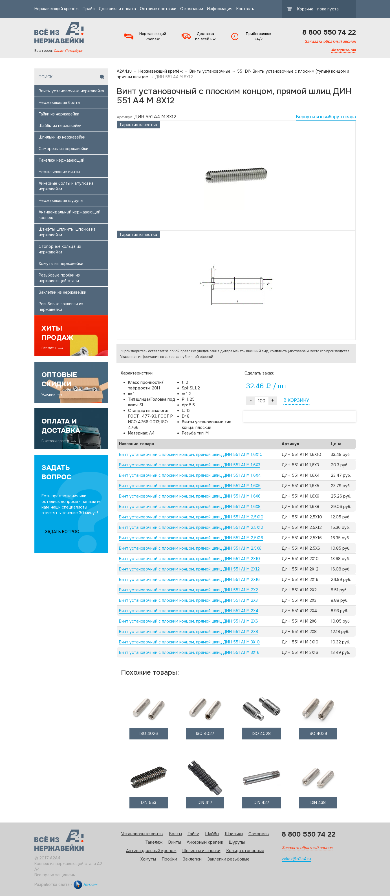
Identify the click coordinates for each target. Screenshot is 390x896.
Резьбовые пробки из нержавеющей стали (59, 278)
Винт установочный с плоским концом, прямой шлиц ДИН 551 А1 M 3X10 (189, 642)
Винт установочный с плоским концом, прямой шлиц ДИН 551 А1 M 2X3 (188, 600)
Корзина (313, 9)
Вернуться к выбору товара (326, 117)
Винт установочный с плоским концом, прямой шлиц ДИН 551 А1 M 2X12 (189, 569)
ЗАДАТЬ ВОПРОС (62, 531)
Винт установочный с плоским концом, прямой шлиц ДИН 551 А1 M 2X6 (188, 621)
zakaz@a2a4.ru (296, 858)
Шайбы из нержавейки (60, 125)
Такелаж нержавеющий (61, 160)
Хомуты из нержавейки (61, 263)
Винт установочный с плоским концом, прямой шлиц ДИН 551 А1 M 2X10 (189, 558)
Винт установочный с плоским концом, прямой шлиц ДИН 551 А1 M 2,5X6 (190, 548)
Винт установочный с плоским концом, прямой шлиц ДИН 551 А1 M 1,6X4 (190, 475)
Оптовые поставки (158, 8)
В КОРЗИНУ (296, 400)
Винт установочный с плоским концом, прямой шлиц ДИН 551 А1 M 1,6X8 (190, 506)
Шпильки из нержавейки (62, 137)
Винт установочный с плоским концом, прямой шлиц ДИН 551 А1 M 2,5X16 (191, 537)
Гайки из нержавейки (59, 114)
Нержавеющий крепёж (56, 8)
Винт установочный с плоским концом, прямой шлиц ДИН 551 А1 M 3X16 (189, 652)
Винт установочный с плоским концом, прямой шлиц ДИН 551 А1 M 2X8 (188, 631)
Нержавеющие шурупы (61, 200)
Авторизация (343, 49)
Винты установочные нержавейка (71, 90)
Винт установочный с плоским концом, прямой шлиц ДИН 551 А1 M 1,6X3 (189, 464)
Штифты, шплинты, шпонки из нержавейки (67, 232)
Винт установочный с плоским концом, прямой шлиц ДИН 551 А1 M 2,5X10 (191, 517)
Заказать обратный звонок (330, 41)
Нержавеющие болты (59, 102)
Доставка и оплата (117, 8)
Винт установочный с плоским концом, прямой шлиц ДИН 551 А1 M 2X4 (188, 610)
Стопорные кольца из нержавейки (60, 249)
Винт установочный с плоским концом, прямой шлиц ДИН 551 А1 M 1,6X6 (190, 496)
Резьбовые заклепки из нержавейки (61, 306)
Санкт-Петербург (68, 50)
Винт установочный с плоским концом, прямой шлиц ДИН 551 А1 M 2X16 (189, 579)
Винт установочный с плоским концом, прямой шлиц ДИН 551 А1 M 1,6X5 (190, 485)
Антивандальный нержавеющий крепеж (69, 214)
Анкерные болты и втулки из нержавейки (66, 186)
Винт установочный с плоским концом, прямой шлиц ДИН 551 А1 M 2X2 (188, 589)
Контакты (245, 8)
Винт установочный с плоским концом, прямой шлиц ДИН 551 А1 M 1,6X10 (191, 454)
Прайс (89, 8)
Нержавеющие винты (59, 171)
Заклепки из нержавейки (62, 292)
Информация (219, 8)
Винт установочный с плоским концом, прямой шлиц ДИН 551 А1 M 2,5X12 (191, 527)
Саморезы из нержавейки (63, 148)
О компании (191, 8)
